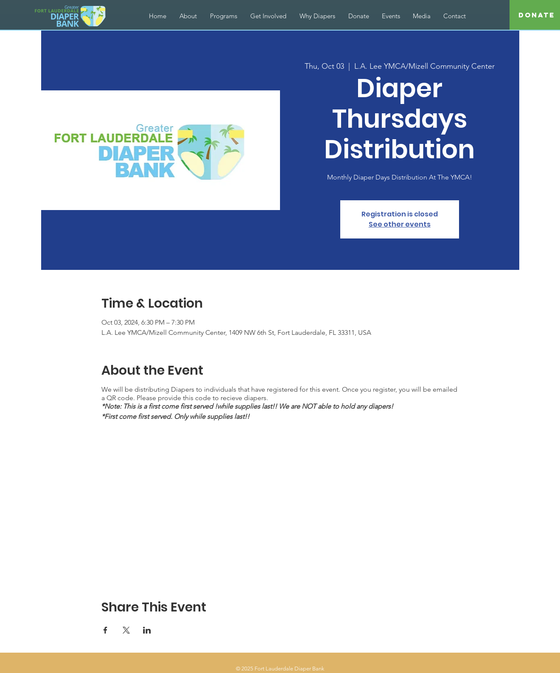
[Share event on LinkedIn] (147, 630)
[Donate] (536, 15)
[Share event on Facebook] (105, 630)
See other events (400, 224)
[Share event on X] (126, 630)
